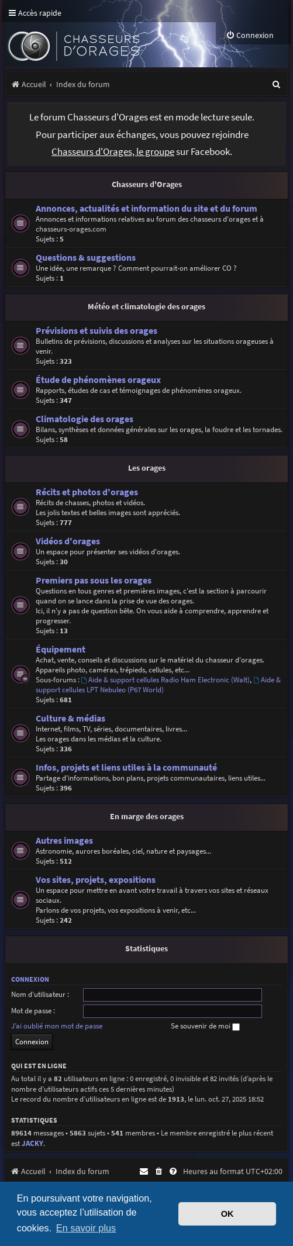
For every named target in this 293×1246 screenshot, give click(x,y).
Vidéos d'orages (68, 541)
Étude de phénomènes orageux (98, 379)
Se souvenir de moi (205, 1026)
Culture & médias (70, 718)
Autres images (64, 840)
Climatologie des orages (84, 418)
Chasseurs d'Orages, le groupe (112, 151)
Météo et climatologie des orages (146, 306)
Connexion (30, 979)
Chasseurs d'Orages (147, 184)
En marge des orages (147, 816)
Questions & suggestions (86, 257)
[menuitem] (250, 35)
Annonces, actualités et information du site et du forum (146, 208)
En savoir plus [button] (86, 1228)
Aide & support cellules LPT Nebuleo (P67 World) (158, 685)
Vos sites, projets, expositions (96, 879)
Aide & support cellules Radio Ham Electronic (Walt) (165, 680)
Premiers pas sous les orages (93, 580)
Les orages (147, 467)
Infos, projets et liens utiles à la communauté (126, 767)
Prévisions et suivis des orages (96, 330)
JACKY (32, 1143)
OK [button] (227, 1214)
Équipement (60, 649)
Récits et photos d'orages (87, 492)
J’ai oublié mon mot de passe (56, 1026)
